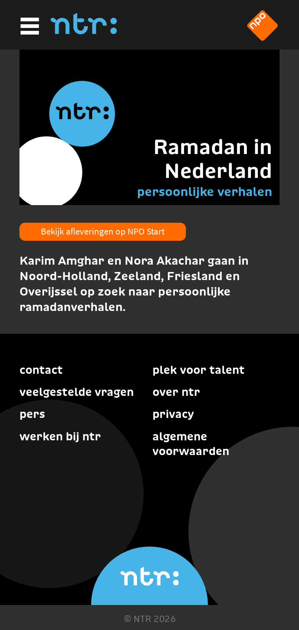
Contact (41, 369)
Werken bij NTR (60, 436)
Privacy (173, 414)
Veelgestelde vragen (76, 391)
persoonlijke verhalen (204, 191)
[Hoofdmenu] (28, 26)
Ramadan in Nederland (212, 158)
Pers (32, 414)
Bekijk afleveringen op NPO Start (103, 231)
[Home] (84, 32)
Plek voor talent (198, 369)
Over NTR (176, 391)
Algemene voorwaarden (190, 443)
